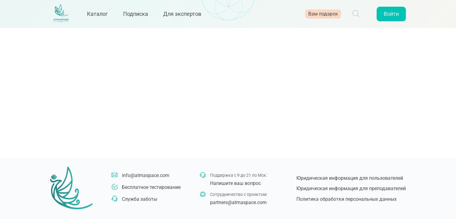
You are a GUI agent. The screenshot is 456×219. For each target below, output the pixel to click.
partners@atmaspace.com (238, 202)
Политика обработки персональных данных (346, 199)
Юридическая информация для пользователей (349, 178)
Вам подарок (323, 16)
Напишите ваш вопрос (235, 183)
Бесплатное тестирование (151, 187)
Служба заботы (139, 199)
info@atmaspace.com (145, 175)
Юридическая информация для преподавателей (351, 188)
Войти (391, 16)
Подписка (139, 16)
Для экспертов (187, 16)
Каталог (101, 16)
